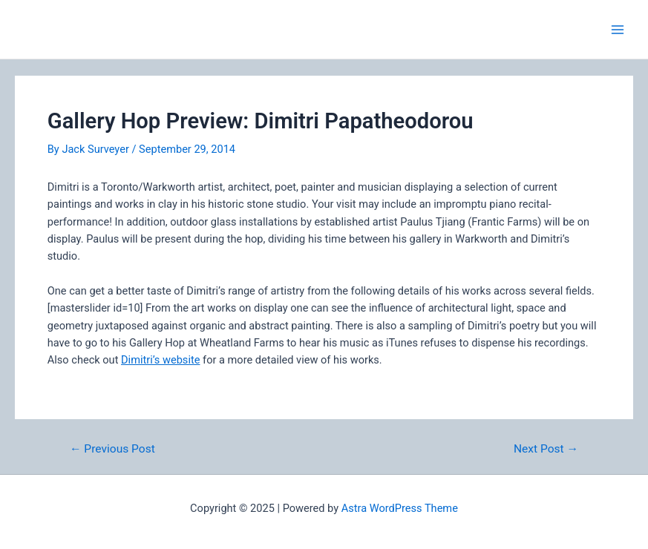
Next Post (546, 450)
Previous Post (112, 450)
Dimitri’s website (160, 359)
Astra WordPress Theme (399, 508)
